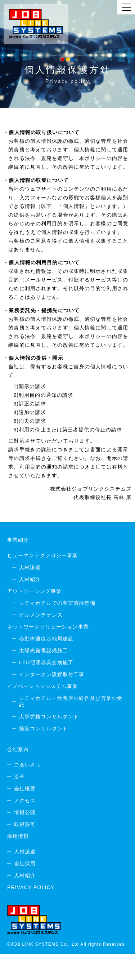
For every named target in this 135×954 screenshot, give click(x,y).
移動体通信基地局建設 (46, 639)
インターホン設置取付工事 (51, 674)
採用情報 (18, 836)
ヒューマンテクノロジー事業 (42, 555)
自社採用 (25, 863)
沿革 (19, 777)
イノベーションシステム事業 (42, 686)
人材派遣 (30, 567)
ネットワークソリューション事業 (48, 627)
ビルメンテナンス (41, 615)
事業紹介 (18, 540)
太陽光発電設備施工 (43, 650)
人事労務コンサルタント (49, 716)
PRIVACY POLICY (30, 887)
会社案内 (18, 749)
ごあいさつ (27, 765)
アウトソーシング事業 (34, 591)
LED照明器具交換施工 (46, 662)
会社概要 (25, 788)
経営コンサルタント (43, 728)
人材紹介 (30, 579)
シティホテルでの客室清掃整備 (57, 603)
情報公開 (25, 812)
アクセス (25, 800)
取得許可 (25, 824)
